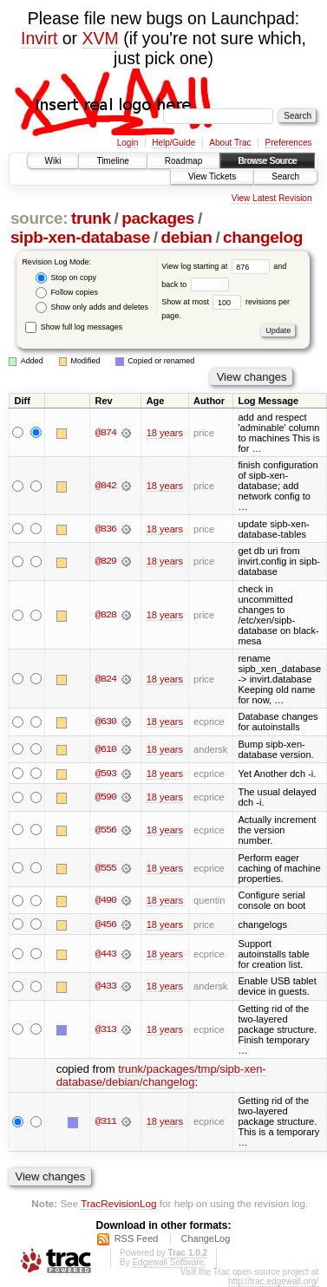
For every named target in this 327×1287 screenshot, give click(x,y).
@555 (105, 868)
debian (186, 237)
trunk (91, 218)
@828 (105, 615)
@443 (105, 954)
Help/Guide (173, 142)
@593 (105, 774)
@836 (105, 529)
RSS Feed (136, 1238)
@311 (105, 1122)
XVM (100, 38)
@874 (105, 433)
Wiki (53, 161)
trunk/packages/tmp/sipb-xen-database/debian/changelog (161, 1075)
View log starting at (217, 266)
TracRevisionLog (118, 1203)
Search (285, 176)
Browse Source (267, 161)
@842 (105, 486)
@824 (105, 679)
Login (127, 142)
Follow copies (67, 292)
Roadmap (183, 161)
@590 (105, 798)
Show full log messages (73, 327)
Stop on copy (66, 278)
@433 (105, 987)
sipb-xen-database (80, 237)
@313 (105, 1029)
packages (157, 218)
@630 (105, 721)
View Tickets (212, 176)
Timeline (112, 161)
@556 (105, 830)
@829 (105, 561)
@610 (105, 749)
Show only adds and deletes (92, 307)
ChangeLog (205, 1238)
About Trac (230, 142)
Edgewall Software (168, 1262)
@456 (105, 924)
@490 (105, 900)
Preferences (288, 142)
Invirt (39, 38)
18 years (165, 433)
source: (39, 218)
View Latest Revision (272, 198)
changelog (263, 237)
